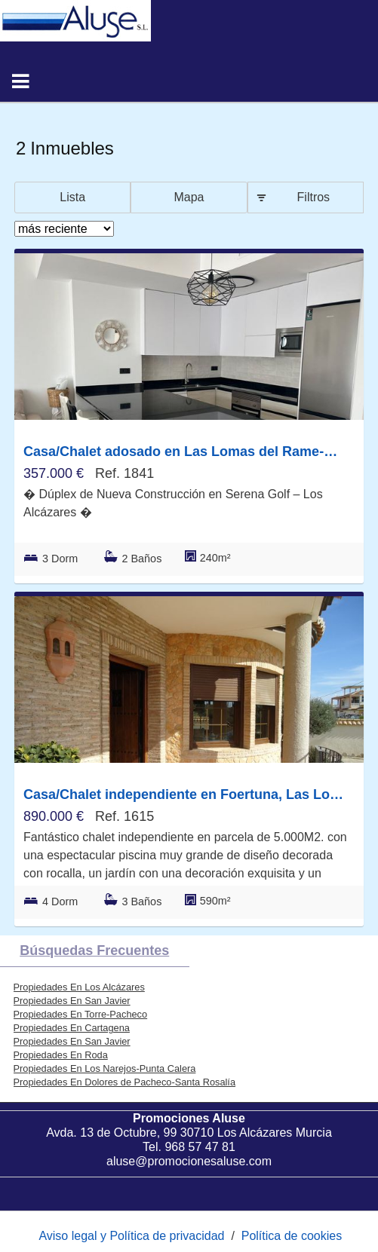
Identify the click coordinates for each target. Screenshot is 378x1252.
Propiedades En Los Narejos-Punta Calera (105, 1068)
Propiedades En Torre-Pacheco (81, 1014)
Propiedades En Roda (61, 1055)
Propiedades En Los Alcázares (79, 987)
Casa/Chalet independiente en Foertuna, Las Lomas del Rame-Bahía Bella (185, 794)
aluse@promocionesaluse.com (189, 1161)
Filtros (313, 197)
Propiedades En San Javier (72, 1000)
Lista (72, 197)
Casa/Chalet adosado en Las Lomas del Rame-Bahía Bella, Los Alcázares (185, 451)
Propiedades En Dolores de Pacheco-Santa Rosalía (125, 1082)
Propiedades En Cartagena (72, 1027)
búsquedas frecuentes (94, 950)
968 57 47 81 (199, 1146)
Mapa (189, 197)
